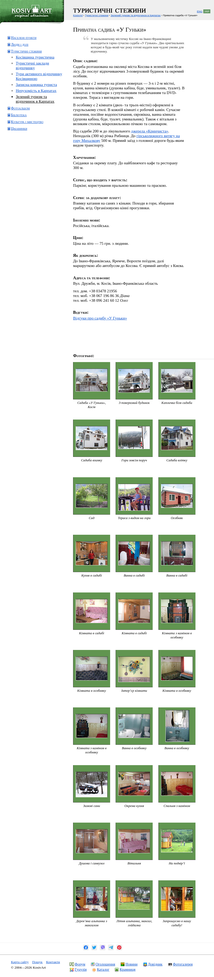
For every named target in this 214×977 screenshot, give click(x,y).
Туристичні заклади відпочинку (32, 65)
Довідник (155, 964)
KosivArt (78, 15)
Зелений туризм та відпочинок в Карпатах (35, 98)
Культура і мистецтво (27, 122)
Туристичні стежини (26, 51)
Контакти (53, 962)
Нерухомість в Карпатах (36, 90)
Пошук (37, 962)
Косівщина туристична (35, 57)
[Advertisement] (27, 155)
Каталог (103, 969)
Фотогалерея (183, 964)
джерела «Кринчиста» (149, 131)
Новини (132, 964)
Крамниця (127, 969)
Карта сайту (20, 962)
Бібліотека (19, 115)
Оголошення (105, 964)
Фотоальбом (20, 108)
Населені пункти (24, 38)
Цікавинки (19, 129)
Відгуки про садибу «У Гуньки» (100, 318)
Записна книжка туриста (36, 84)
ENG (199, 11)
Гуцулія (81, 969)
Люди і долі (19, 44)
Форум (80, 964)
